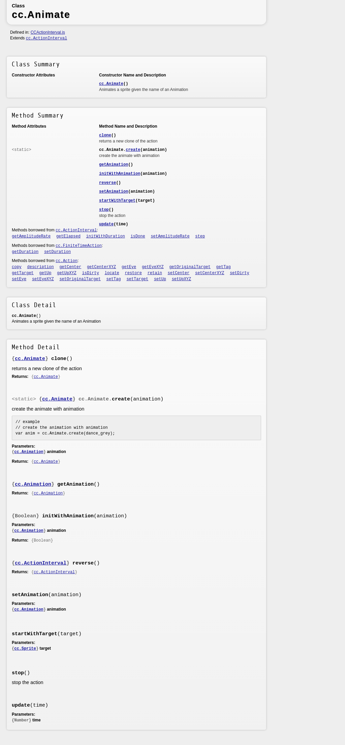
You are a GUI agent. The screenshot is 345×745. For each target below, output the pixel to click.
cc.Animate (111, 84)
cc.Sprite (25, 648)
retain (155, 273)
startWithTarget (117, 200)
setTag (113, 279)
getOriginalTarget (189, 267)
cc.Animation (28, 452)
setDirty (239, 273)
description (40, 267)
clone (105, 135)
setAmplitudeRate (170, 236)
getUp (45, 273)
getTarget (23, 273)
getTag (223, 267)
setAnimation (113, 191)
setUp (160, 279)
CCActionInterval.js (48, 32)
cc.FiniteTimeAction (79, 246)
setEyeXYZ (43, 279)
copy (17, 267)
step (200, 236)
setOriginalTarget (79, 279)
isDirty (90, 273)
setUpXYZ (181, 279)
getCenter (70, 267)
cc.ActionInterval (46, 38)
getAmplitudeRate (31, 236)
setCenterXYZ (209, 273)
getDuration (25, 252)
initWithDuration (105, 236)
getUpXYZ (66, 273)
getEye (129, 267)
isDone (138, 236)
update (106, 224)
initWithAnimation (119, 173)
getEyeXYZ (153, 267)
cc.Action (66, 261)
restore (133, 273)
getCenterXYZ (101, 267)
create (133, 150)
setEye (19, 279)
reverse (107, 183)
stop (104, 209)
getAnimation (113, 164)
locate (112, 273)
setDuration (57, 252)
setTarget (137, 279)
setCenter (179, 273)
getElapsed (68, 236)
